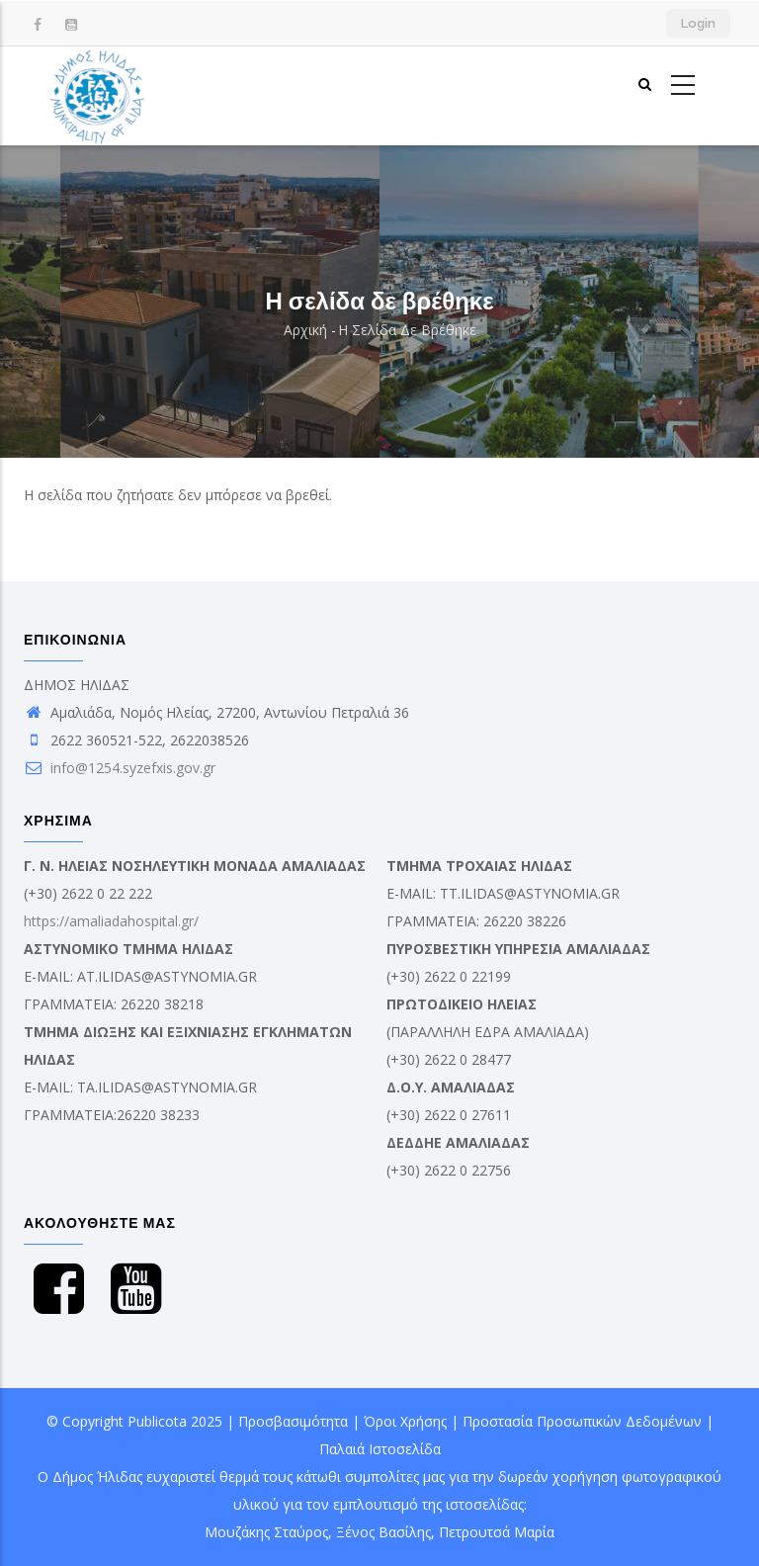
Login (698, 23)
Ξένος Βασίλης (383, 1531)
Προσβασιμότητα (293, 1421)
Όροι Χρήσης (405, 1421)
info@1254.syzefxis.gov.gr (119, 767)
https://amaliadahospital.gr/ (111, 921)
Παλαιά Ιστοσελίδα (380, 1448)
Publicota (157, 1421)
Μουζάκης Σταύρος (266, 1531)
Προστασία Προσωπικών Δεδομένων (582, 1421)
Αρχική (305, 329)
